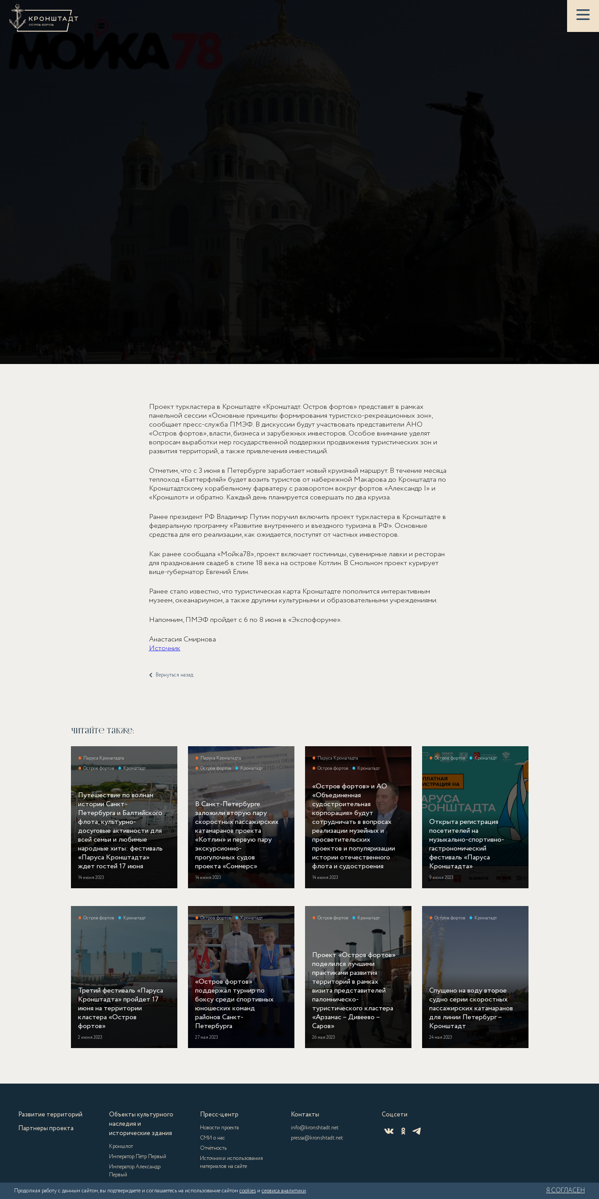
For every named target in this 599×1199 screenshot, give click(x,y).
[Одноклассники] (403, 1131)
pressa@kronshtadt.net (317, 1138)
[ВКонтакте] (389, 1131)
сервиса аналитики (284, 1191)
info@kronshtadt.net (315, 1128)
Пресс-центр (219, 1114)
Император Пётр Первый (137, 1156)
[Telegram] (417, 1131)
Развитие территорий (50, 1114)
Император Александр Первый (135, 1171)
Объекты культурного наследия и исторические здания (141, 1124)
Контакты (305, 1114)
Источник (164, 654)
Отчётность (213, 1148)
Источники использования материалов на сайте (231, 1162)
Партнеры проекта (46, 1128)
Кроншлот (121, 1146)
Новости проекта (219, 1128)
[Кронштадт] (43, 18)
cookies (247, 1191)
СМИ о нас (212, 1138)
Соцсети (394, 1114)
